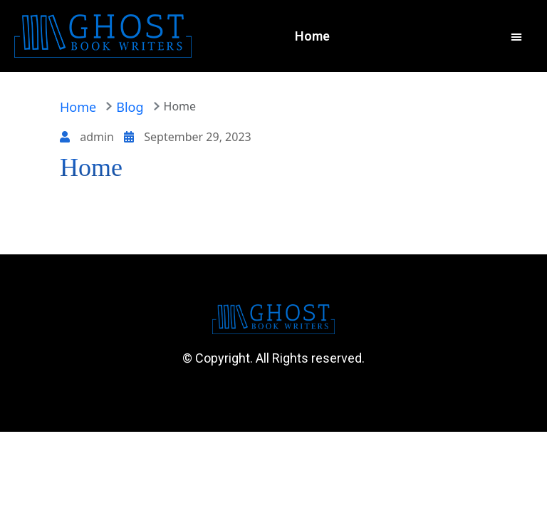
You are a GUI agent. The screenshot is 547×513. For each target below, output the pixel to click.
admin (88, 137)
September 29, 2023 (187, 137)
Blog (129, 106)
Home (78, 106)
